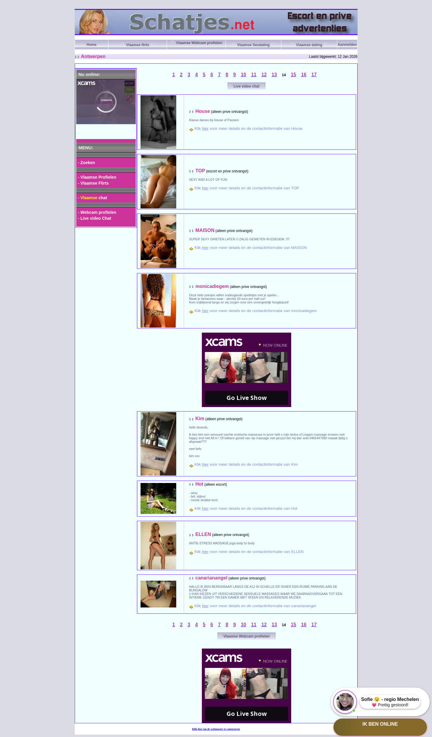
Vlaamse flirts (137, 45)
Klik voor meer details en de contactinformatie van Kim (246, 464)
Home (91, 45)
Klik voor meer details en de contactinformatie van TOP (246, 188)
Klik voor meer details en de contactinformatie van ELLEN (249, 551)
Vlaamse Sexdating (253, 45)
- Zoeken (86, 162)
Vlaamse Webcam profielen (246, 636)
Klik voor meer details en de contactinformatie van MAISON (250, 247)
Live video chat (246, 86)
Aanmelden (347, 45)
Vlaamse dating (309, 45)
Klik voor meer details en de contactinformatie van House (248, 128)
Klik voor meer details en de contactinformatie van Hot (245, 508)
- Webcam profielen (97, 212)
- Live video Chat (94, 218)
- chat (92, 197)
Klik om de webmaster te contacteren (216, 728)
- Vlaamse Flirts (93, 183)
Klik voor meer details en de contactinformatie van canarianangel (255, 606)
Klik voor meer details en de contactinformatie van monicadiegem (255, 310)
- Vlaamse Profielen (97, 177)
